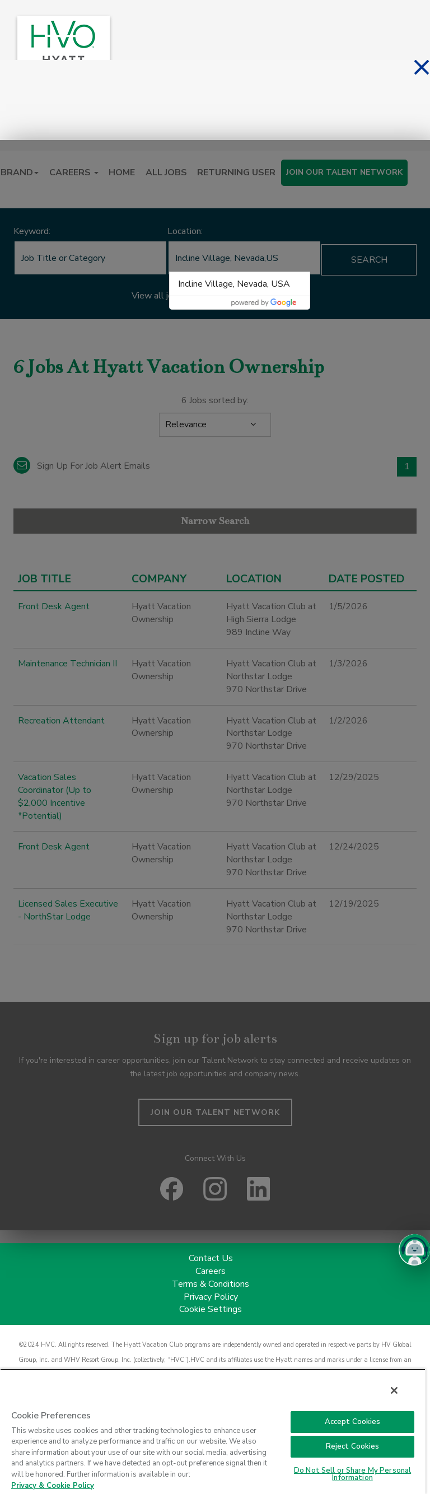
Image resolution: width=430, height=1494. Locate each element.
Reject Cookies (353, 1446)
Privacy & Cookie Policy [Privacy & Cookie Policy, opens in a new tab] (52, 1486)
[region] (213, 1431)
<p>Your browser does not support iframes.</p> (215, 685)
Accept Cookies (353, 1422)
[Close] (394, 1390)
